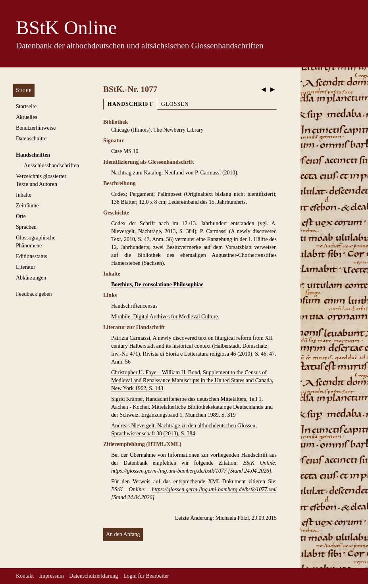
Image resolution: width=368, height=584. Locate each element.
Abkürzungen (31, 278)
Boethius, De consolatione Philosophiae (157, 284)
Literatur (25, 267)
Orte (21, 216)
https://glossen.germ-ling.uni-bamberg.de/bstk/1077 (169, 471)
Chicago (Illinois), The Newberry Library (157, 130)
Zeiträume (27, 206)
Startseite (26, 106)
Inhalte (23, 195)
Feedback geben (34, 294)
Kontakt (25, 576)
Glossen (175, 104)
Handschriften (33, 155)
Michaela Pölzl (232, 518)
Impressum (51, 576)
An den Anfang (123, 534)
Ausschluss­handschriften (51, 165)
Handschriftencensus (134, 306)
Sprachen (26, 227)
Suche (24, 90)
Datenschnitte (31, 139)
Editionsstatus (31, 256)
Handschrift (130, 104)
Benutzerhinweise (36, 128)
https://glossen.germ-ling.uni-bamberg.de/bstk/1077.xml (214, 489)
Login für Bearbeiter (146, 576)
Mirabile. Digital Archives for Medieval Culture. (165, 317)
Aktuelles (26, 117)
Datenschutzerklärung (93, 576)
